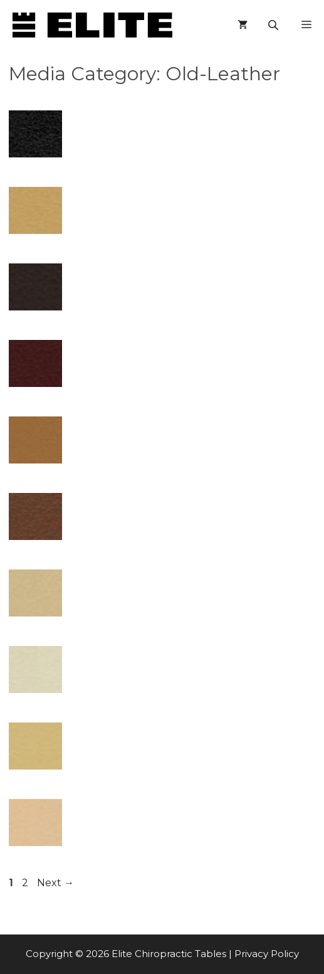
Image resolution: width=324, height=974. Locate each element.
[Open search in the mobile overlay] (274, 25)
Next (55, 883)
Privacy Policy (266, 954)
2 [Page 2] (26, 883)
